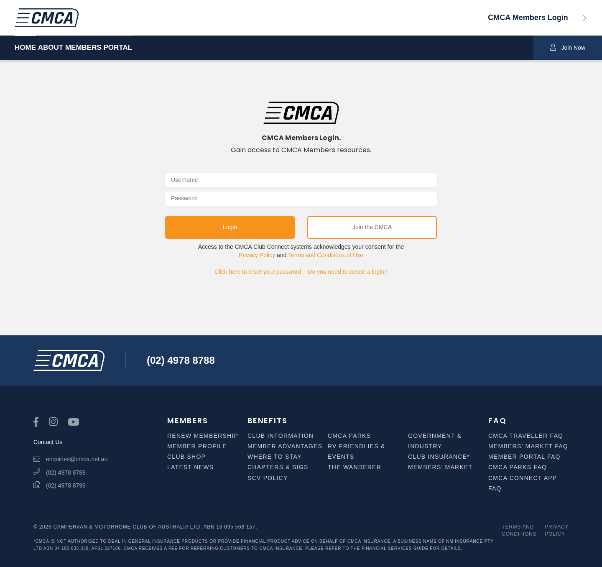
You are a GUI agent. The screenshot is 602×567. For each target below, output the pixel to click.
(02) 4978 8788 (181, 360)
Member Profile (197, 446)
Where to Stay (274, 456)
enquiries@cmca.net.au (70, 459)
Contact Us (47, 442)
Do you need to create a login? (348, 271)
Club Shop (186, 456)
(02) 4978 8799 (59, 485)
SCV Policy (267, 478)
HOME (25, 48)
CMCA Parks (349, 435)
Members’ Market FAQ (528, 446)
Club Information (280, 435)
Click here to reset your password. (258, 271)
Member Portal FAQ (524, 456)
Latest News (190, 467)
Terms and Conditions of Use (325, 255)
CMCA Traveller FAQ (525, 435)
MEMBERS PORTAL (136, 48)
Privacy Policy (257, 255)
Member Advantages (284, 446)
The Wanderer (354, 467)
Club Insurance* (439, 456)
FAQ (497, 420)
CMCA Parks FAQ (517, 467)
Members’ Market (440, 467)
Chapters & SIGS (278, 467)
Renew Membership (202, 435)
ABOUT (69, 48)
